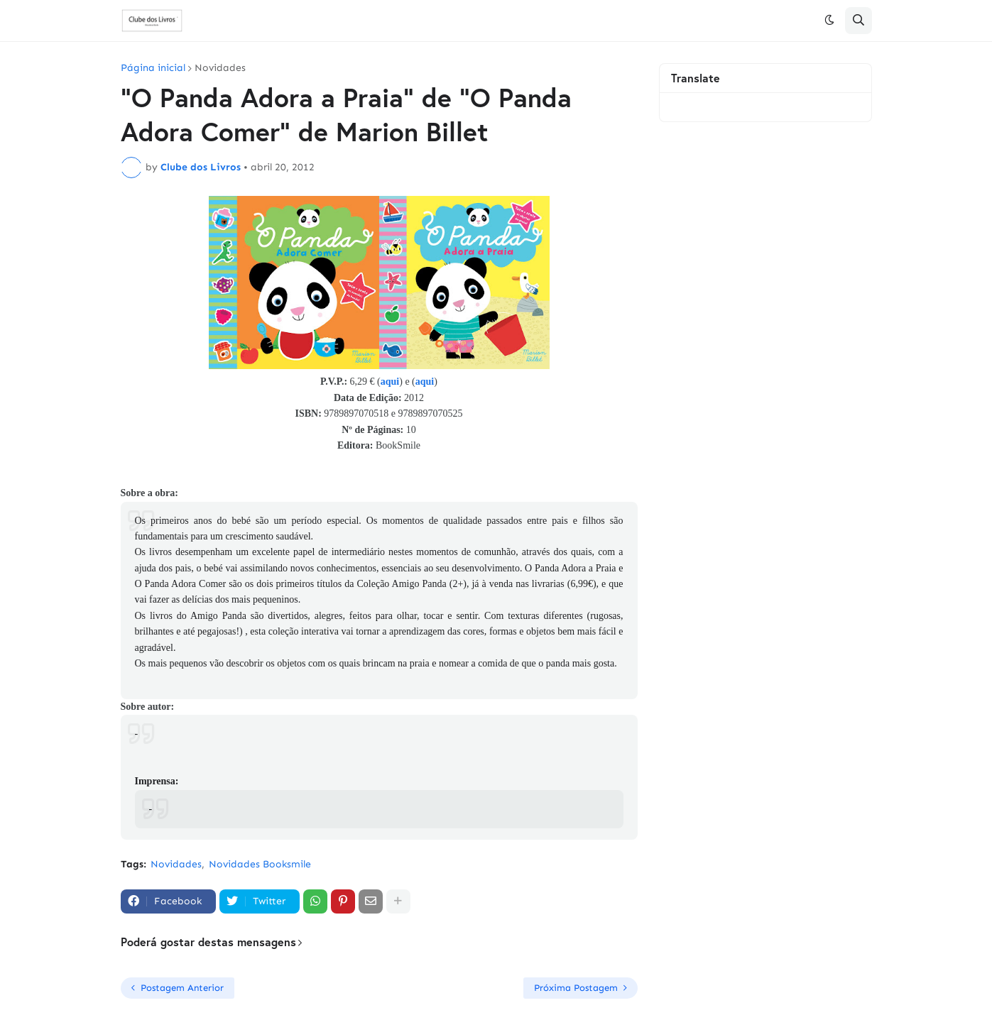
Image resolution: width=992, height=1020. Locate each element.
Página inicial (153, 68)
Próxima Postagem (576, 987)
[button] (829, 20)
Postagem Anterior (182, 987)
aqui (390, 381)
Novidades (220, 68)
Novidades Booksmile (260, 864)
